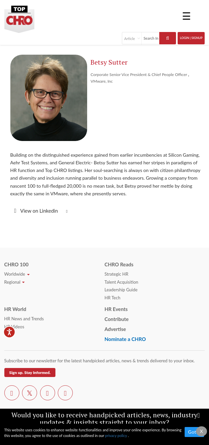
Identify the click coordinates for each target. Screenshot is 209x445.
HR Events (116, 309)
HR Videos (14, 326)
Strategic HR (116, 274)
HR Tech (112, 297)
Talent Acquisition (121, 282)
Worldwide (17, 274)
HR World (15, 309)
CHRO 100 (16, 264)
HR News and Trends (24, 318)
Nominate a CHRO (125, 339)
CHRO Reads (119, 264)
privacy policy (116, 435)
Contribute (116, 319)
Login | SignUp (191, 38)
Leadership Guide (121, 289)
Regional (14, 282)
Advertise (115, 329)
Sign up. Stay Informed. (30, 372)
